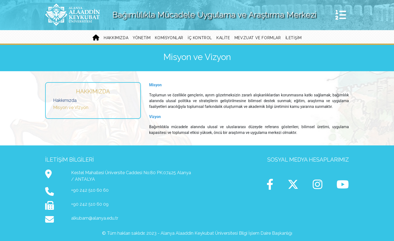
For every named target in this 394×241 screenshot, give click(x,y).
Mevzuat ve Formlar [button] (257, 38)
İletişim (293, 38)
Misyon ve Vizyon (70, 107)
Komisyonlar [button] (169, 38)
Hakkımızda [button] (116, 38)
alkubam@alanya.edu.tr (94, 218)
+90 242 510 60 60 (90, 190)
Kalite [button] (223, 38)
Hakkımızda (65, 100)
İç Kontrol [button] (200, 38)
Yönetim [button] (141, 38)
